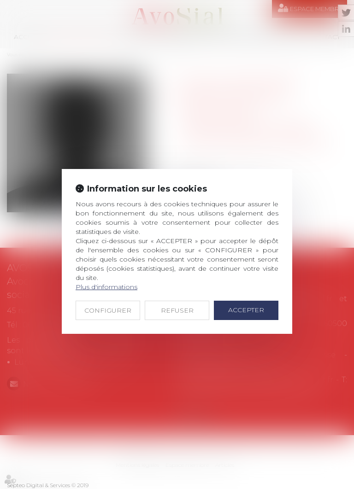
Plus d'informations (106, 287)
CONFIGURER (107, 310)
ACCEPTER (246, 310)
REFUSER (177, 310)
